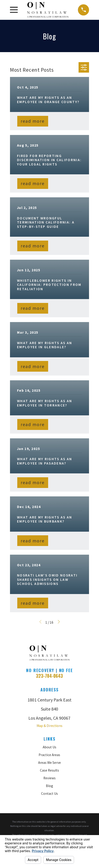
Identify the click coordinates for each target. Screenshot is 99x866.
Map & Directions (49, 726)
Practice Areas (49, 755)
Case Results (49, 770)
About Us (49, 747)
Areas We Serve (49, 762)
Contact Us (49, 793)
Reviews (49, 778)
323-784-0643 (49, 676)
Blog (49, 786)
